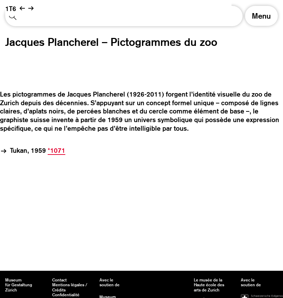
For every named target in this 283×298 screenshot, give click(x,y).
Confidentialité (65, 294)
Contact (59, 280)
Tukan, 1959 (37, 151)
